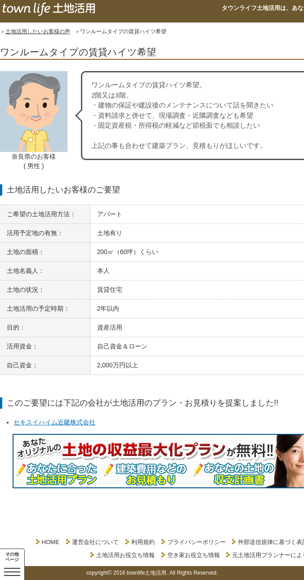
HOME (50, 542)
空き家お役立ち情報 (193, 555)
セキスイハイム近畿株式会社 (54, 422)
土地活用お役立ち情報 (125, 555)
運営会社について (95, 542)
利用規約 (143, 542)
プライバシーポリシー (196, 542)
